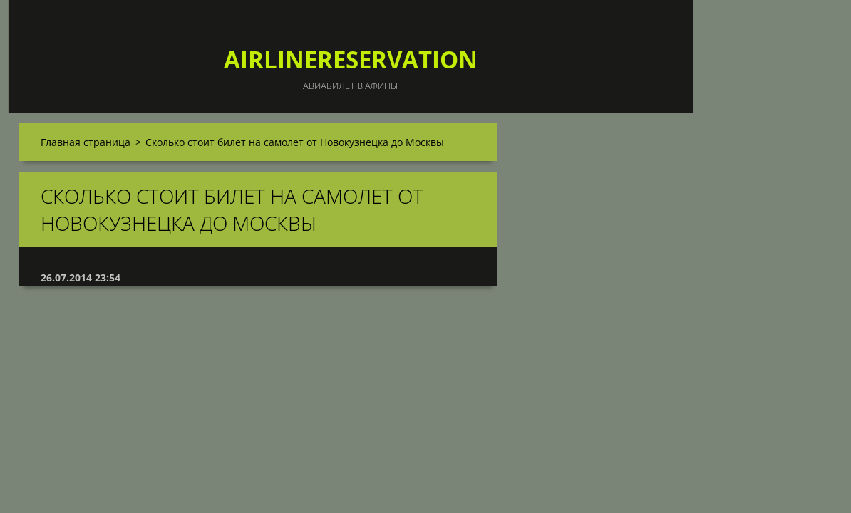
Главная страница (85, 142)
